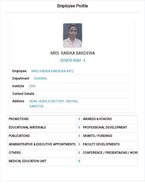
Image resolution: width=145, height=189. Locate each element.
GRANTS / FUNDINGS (97, 136)
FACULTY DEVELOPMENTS (101, 144)
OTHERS (14, 153)
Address (18, 101)
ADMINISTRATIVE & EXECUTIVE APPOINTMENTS (42, 144)
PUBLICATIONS (19, 136)
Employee (19, 71)
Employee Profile (72, 6)
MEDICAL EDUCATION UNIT (27, 161)
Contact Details (23, 94)
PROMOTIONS (18, 119)
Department (20, 79)
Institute (18, 86)
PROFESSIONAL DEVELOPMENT (105, 127)
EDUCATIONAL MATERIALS (27, 127)
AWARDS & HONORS (97, 119)
